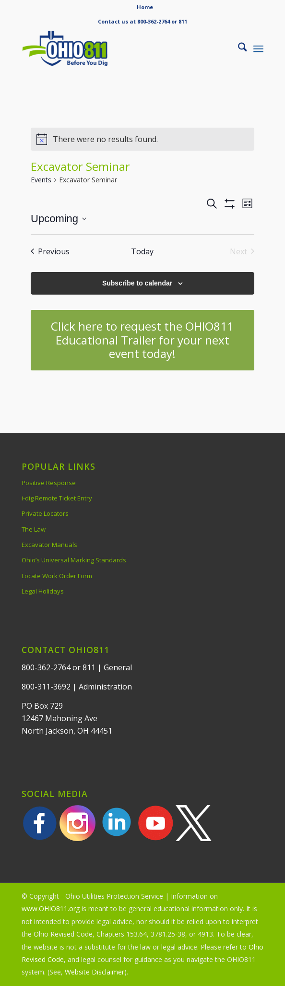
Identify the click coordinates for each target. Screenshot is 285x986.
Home (145, 7)
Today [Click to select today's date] (142, 251)
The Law (34, 529)
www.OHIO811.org (51, 908)
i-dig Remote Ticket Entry (57, 498)
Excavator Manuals (49, 544)
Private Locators (45, 513)
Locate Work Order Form (57, 575)
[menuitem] (145, 7)
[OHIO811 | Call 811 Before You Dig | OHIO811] (118, 48)
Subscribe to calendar (137, 283)
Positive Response (49, 482)
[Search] (237, 48)
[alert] (142, 139)
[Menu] (258, 48)
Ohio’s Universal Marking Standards (74, 560)
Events (41, 179)
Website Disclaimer (94, 971)
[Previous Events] (50, 251)
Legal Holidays (43, 591)
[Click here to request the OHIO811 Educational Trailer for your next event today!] (142, 340)
